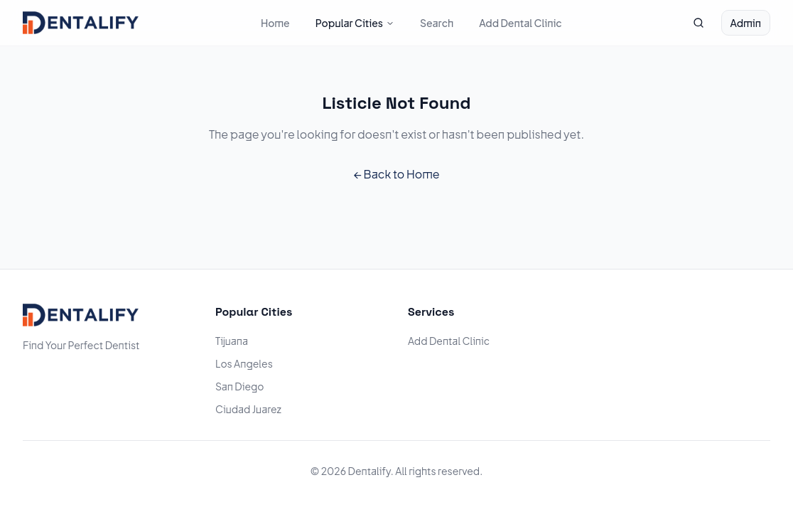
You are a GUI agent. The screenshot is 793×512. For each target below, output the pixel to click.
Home (275, 22)
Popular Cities (354, 22)
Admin (745, 22)
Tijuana (231, 340)
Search (436, 22)
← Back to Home (396, 173)
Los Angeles (244, 363)
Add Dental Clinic (520, 22)
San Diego (239, 386)
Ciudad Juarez (248, 408)
